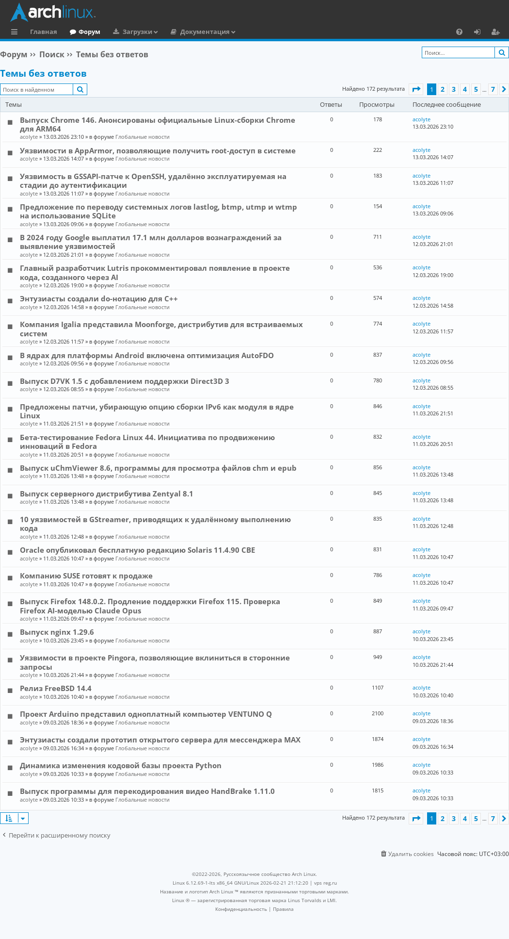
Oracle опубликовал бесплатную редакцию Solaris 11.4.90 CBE (137, 550)
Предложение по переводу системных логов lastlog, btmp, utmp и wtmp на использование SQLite (158, 211)
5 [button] (476, 89)
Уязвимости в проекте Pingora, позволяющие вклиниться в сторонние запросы (155, 662)
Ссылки (16, 33)
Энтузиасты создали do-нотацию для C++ (99, 298)
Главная (43, 31)
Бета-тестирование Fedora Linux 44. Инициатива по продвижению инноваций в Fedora (147, 441)
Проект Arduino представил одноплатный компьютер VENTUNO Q (146, 714)
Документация (205, 31)
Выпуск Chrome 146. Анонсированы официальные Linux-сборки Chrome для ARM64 (157, 124)
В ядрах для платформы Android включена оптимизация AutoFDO (147, 355)
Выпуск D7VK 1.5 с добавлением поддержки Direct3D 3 (124, 381)
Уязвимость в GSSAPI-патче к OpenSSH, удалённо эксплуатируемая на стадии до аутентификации (153, 180)
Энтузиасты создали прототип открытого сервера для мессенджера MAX (160, 739)
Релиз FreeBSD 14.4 (56, 688)
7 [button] (493, 89)
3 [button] (454, 89)
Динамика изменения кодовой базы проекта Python (121, 765)
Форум (89, 31)
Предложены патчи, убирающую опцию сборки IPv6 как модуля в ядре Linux (157, 411)
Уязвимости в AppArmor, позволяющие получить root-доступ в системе (158, 150)
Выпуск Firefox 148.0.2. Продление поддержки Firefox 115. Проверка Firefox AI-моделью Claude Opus (150, 605)
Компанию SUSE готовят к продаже (86, 575)
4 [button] (465, 89)
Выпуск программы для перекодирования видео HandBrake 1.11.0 (147, 791)
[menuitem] (459, 31)
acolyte (29, 136)
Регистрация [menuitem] (497, 33)
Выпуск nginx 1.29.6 (57, 632)
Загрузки (137, 31)
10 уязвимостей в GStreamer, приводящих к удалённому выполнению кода (155, 523)
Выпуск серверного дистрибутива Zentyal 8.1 (106, 493)
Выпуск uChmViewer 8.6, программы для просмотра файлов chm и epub (158, 468)
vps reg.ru (325, 882)
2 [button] (443, 89)
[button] (416, 89)
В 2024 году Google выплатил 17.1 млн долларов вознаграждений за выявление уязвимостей (151, 241)
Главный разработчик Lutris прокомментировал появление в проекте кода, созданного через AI (155, 272)
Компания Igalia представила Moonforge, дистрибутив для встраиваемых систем (161, 328)
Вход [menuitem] (481, 33)
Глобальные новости (142, 136)
